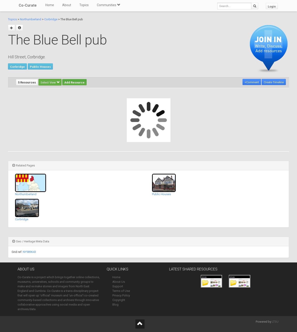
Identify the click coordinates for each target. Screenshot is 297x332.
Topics (84, 5)
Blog (115, 304)
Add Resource (74, 82)
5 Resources (27, 82)
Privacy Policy (121, 295)
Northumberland (30, 19)
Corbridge (50, 19)
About (66, 5)
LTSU (275, 321)
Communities (108, 5)
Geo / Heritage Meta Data (30, 241)
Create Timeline (274, 82)
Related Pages (23, 165)
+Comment (252, 82)
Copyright (118, 300)
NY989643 (29, 252)
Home (49, 5)
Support (117, 286)
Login (272, 6)
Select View (50, 82)
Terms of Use (121, 291)
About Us (118, 281)
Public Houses (40, 66)
